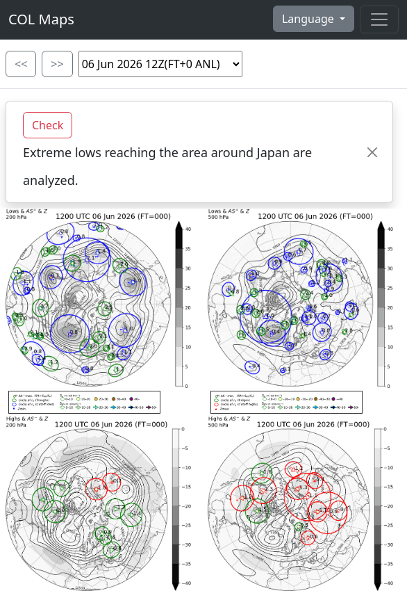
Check (47, 125)
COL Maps (41, 19)
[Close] (372, 152)
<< (21, 64)
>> (57, 64)
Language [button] (309, 18)
